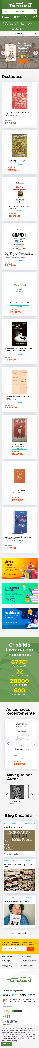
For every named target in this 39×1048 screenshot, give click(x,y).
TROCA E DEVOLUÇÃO (29, 960)
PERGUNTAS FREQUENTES (7, 960)
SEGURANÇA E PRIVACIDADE (7, 965)
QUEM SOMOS (7, 957)
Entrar (5, 17)
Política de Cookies (24, 1039)
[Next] (35, 53)
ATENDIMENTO (26, 957)
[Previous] (3, 53)
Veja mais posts (19, 933)
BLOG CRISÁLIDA (27, 965)
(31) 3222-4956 (17, 29)
